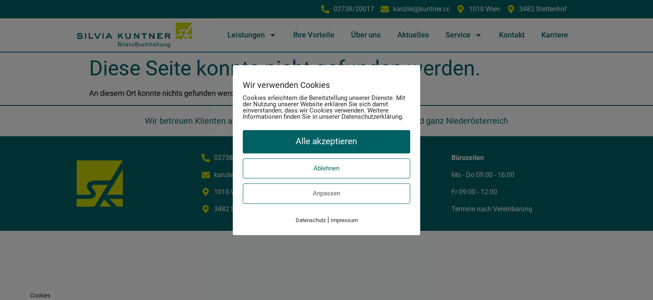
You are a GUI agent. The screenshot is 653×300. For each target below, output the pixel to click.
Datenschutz (311, 220)
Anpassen (326, 193)
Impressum (344, 220)
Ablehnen (326, 168)
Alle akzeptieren (326, 141)
